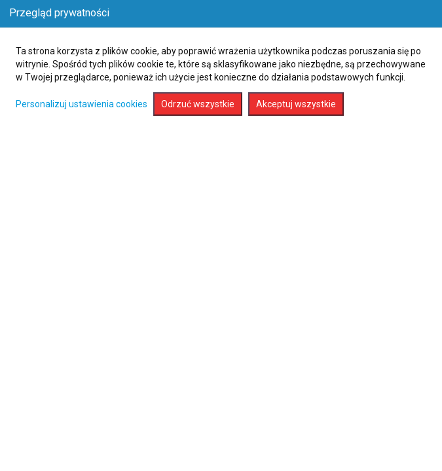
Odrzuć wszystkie (197, 104)
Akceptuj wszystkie (296, 104)
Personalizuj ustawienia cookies (81, 104)
